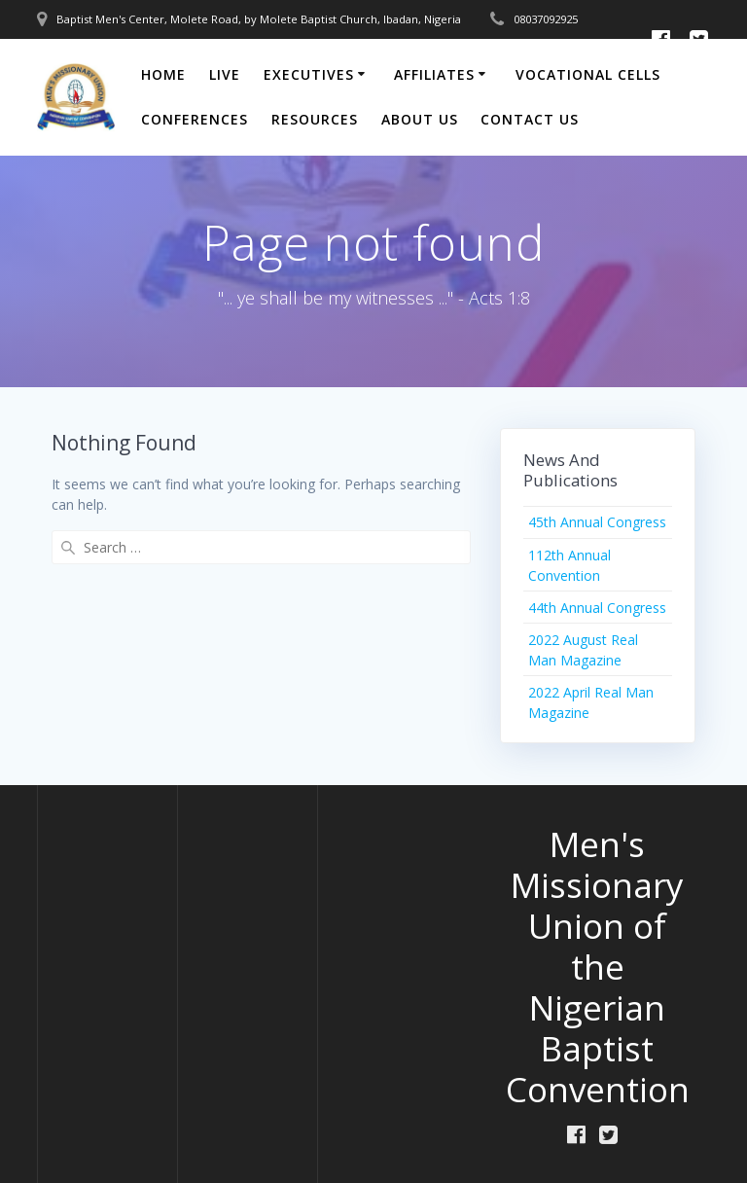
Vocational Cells (588, 74)
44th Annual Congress (597, 607)
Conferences (194, 119)
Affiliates (434, 74)
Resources (314, 119)
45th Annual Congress (597, 522)
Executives (309, 74)
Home (163, 74)
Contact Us (529, 119)
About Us (419, 119)
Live (224, 74)
